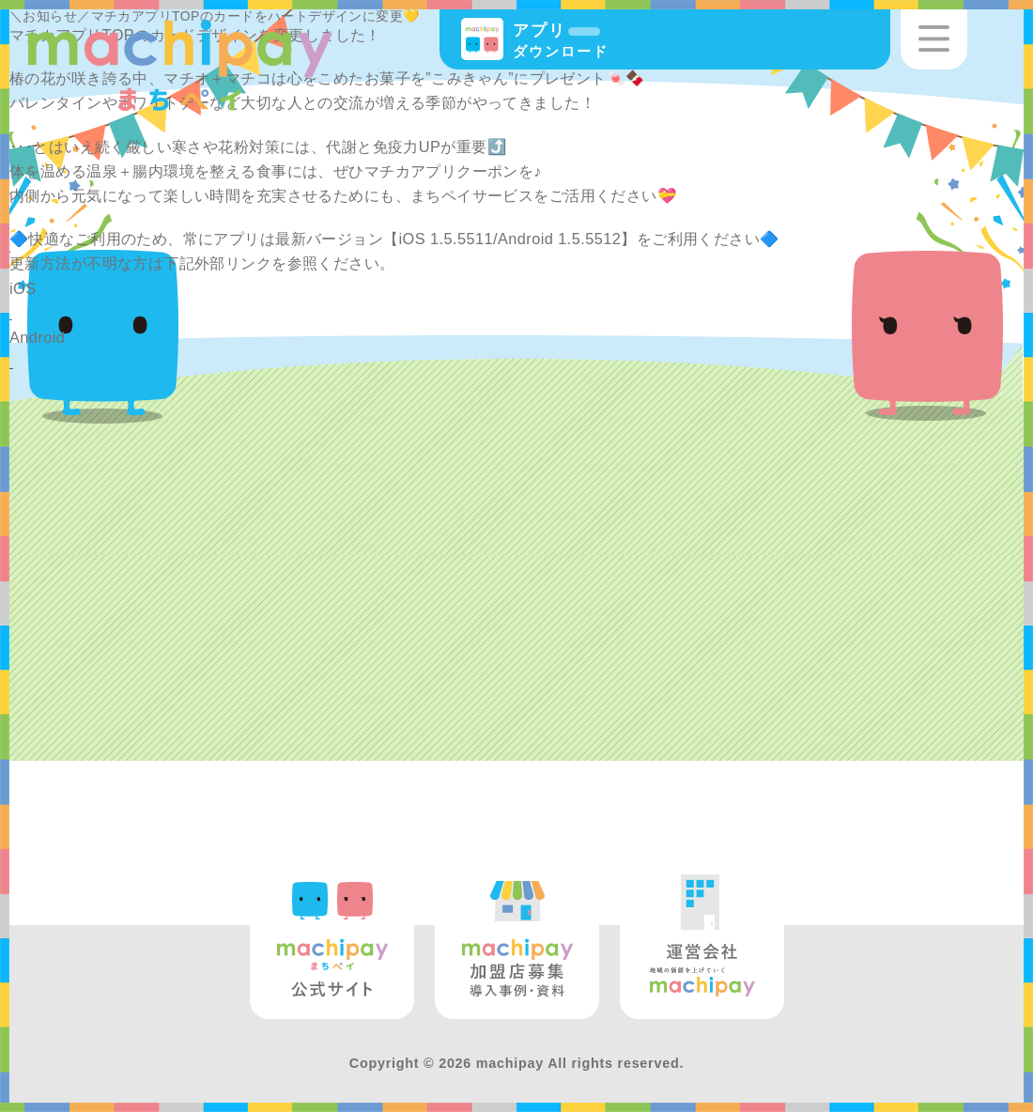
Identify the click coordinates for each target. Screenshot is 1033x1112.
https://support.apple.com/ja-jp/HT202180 (158, 312)
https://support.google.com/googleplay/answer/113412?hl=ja (225, 361)
